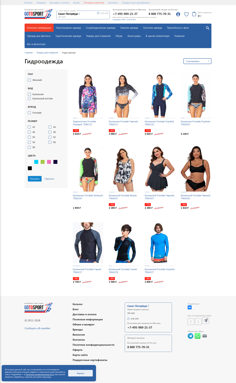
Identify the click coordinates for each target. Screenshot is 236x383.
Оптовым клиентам (94, 2)
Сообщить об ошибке (37, 328)
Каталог (28, 2)
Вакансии (79, 334)
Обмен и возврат (83, 324)
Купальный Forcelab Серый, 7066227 (87, 271)
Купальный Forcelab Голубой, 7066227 (160, 271)
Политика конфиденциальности (93, 344)
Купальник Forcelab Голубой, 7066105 (195, 123)
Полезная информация (88, 319)
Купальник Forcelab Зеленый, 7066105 (88, 197)
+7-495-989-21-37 (125, 14)
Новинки (41, 2)
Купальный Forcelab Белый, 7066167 (123, 197)
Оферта (77, 349)
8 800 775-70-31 (160, 14)
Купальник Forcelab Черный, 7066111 (123, 123)
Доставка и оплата (59, 2)
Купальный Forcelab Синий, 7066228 (123, 271)
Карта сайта (80, 354)
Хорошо (80, 373)
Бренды (78, 329)
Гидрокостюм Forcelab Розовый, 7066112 (84, 123)
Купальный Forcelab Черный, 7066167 (160, 197)
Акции (76, 2)
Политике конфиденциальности (40, 374)
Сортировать (193, 61)
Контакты (113, 2)
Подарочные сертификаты (136, 2)
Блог (76, 309)
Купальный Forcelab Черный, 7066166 (196, 197)
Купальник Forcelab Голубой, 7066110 (159, 123)
